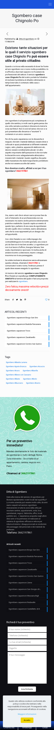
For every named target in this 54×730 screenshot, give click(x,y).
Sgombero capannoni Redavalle (22, 602)
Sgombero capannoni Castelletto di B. (24, 609)
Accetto (27, 720)
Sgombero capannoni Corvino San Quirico (24, 344)
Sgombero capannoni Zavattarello (21, 337)
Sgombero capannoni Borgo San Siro (22, 318)
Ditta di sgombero (26, 39)
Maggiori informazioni (27, 714)
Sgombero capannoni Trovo (18, 331)
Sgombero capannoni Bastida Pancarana (24, 324)
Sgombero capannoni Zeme (20, 583)
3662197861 (22, 171)
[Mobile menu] (50, 4)
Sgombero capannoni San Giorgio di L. (25, 589)
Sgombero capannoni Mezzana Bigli (24, 596)
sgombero (23, 281)
